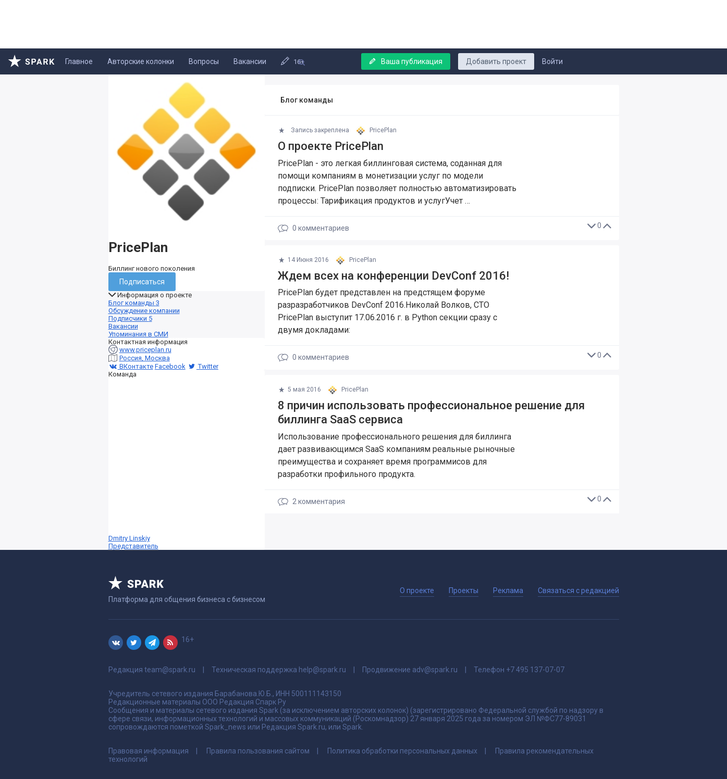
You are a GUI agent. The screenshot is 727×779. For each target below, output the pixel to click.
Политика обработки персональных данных (402, 751)
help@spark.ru (322, 669)
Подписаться (142, 282)
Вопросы (204, 61)
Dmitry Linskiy (186, 464)
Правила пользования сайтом (258, 751)
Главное (79, 61)
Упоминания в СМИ (138, 334)
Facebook (170, 366)
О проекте (417, 590)
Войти (552, 61)
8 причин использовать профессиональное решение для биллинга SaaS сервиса (431, 412)
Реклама (508, 590)
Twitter (202, 366)
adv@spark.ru (435, 669)
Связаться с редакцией (578, 590)
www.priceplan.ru (145, 350)
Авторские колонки (140, 61)
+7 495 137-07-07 (535, 669)
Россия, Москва (144, 358)
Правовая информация (148, 751)
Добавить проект (496, 61)
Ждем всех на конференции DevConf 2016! (393, 275)
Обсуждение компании (144, 311)
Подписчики (130, 318)
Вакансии (249, 61)
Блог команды (133, 303)
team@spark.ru (169, 669)
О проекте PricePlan (331, 146)
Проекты (463, 590)
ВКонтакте (130, 366)
